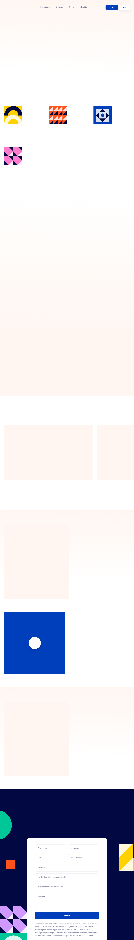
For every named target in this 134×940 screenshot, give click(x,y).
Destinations (45, 7)
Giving (71, 7)
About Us (83, 7)
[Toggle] (95, 867)
